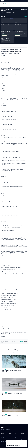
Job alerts (2, 438)
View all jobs (25, 16)
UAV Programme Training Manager (11, 5)
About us (16, 434)
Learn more (25, 341)
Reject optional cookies (17, 445)
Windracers (3, 39)
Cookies (15, 438)
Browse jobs (2, 434)
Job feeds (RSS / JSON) (3, 441)
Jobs (4, 5)
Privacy (15, 437)
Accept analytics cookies (10, 445)
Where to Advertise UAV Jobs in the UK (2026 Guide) (10, 415)
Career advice (2, 437)
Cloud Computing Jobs (24, 439)
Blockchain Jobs (23, 438)
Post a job (22, 341)
